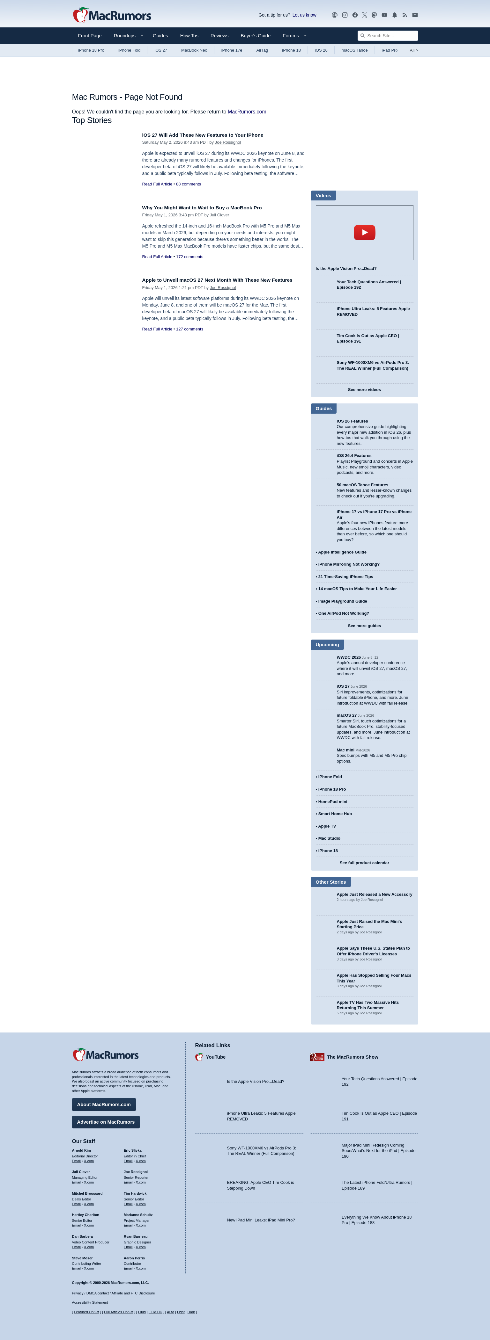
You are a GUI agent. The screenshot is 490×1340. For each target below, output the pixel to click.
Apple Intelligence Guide (342, 552)
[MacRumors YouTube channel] (384, 15)
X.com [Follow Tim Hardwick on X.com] (141, 1202)
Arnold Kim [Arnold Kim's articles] (81, 1149)
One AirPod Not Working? (343, 613)
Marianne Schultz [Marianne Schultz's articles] (138, 1213)
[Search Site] (388, 36)
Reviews (220, 35)
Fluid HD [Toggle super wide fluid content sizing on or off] (155, 1312)
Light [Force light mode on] (181, 1312)
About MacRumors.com (104, 1102)
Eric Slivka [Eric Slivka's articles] (133, 1149)
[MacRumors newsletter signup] (415, 15)
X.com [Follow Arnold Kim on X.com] (89, 1159)
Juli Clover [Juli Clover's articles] (81, 1170)
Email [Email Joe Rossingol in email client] (128, 1181)
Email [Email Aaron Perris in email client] (128, 1267)
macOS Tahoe (355, 50)
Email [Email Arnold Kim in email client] (76, 1159)
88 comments (188, 184)
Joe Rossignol (228, 142)
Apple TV (327, 826)
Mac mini (346, 750)
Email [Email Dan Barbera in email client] (76, 1245)
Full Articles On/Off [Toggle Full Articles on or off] (118, 1312)
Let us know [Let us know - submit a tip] (304, 15)
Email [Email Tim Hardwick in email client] (128, 1202)
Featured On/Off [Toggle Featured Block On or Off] (86, 1312)
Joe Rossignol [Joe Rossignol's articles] (136, 1170)
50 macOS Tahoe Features (363, 484)
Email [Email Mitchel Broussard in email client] (76, 1202)
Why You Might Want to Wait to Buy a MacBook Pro (208, 208)
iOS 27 (160, 50)
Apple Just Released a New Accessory (374, 894)
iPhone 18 (291, 50)
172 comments (189, 256)
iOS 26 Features (352, 421)
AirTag (262, 50)
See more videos (364, 389)
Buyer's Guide (256, 35)
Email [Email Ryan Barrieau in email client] (128, 1245)
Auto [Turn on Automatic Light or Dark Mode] (170, 1312)
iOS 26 (321, 50)
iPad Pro (390, 50)
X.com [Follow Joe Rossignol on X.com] (141, 1181)
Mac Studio (329, 838)
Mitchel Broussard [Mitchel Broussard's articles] (87, 1192)
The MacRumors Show (352, 1055)
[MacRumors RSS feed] (405, 15)
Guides (160, 35)
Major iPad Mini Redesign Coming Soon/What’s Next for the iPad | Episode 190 (379, 1149)
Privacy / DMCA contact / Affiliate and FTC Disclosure (113, 1293)
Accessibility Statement (90, 1302)
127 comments (189, 336)
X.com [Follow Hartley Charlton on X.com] (89, 1224)
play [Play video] (364, 232)
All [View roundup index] (414, 50)
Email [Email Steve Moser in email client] (76, 1267)
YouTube (216, 1055)
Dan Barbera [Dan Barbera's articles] (82, 1235)
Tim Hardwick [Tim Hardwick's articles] (135, 1192)
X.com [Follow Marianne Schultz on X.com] (141, 1224)
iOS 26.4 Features (354, 455)
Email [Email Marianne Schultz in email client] (128, 1224)
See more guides (364, 625)
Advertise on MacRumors (106, 1120)
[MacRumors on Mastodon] (374, 15)
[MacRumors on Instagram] (345, 15)
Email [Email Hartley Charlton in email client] (76, 1224)
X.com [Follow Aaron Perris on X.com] (141, 1267)
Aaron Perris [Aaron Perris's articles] (134, 1256)
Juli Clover (219, 215)
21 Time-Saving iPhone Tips (345, 576)
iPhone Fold (129, 50)
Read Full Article (157, 184)
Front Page (90, 35)
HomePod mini (332, 801)
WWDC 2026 (349, 657)
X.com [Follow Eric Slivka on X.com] (141, 1159)
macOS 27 (347, 715)
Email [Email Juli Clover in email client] (76, 1181)
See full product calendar (364, 862)
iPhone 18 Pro (91, 50)
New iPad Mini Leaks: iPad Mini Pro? (261, 1218)
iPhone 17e (231, 50)
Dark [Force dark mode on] (191, 1312)
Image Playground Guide (342, 601)
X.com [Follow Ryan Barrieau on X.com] (141, 1245)
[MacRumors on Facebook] (355, 15)
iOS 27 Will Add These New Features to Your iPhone (209, 135)
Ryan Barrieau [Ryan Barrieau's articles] (136, 1235)
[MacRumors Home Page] (112, 15)
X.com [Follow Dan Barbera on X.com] (89, 1245)
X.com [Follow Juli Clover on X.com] (89, 1181)
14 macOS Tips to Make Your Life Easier (357, 588)
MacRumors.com (247, 111)
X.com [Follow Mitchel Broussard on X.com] (89, 1202)
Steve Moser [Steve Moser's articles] (82, 1256)
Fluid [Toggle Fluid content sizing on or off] (142, 1312)
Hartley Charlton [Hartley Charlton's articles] (86, 1213)
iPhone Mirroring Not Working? (349, 564)
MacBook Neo (194, 50)
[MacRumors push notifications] (394, 15)
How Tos (189, 35)
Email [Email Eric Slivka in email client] (128, 1159)
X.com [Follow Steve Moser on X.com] (89, 1267)
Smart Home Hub (335, 813)
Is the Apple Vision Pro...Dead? (346, 268)
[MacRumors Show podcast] (334, 15)
